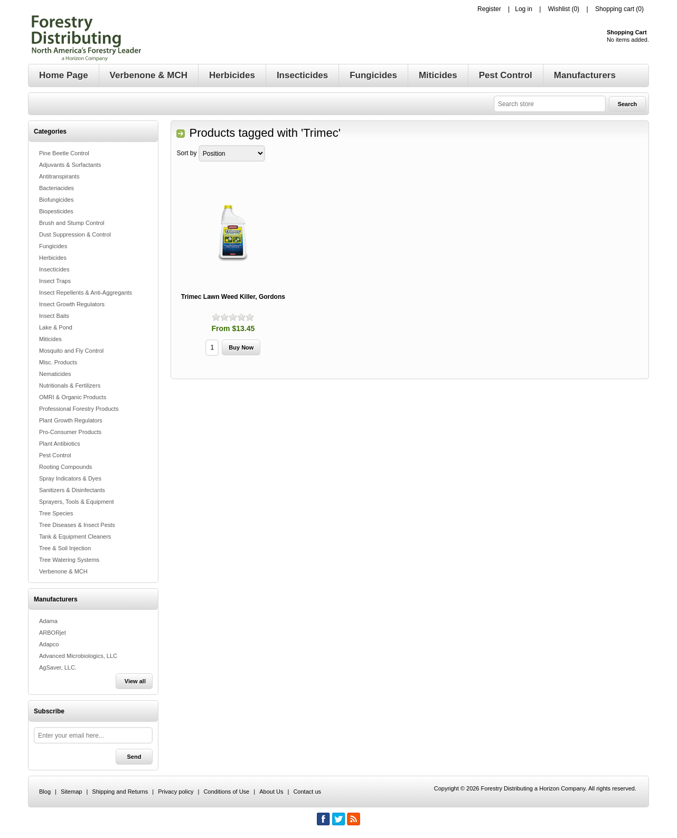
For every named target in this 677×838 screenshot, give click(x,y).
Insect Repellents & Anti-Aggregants (85, 292)
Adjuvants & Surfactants (70, 165)
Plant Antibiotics (59, 443)
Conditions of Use (226, 791)
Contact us (307, 791)
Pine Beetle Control (64, 153)
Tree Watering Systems (69, 560)
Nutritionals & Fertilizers (69, 385)
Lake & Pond (55, 327)
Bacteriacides (56, 188)
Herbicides (53, 258)
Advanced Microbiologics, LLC (78, 656)
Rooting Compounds (65, 467)
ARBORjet (52, 632)
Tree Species (56, 513)
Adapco (49, 644)
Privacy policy (175, 791)
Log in (523, 9)
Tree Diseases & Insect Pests (77, 525)
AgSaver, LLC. (58, 667)
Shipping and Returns (120, 791)
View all (135, 681)
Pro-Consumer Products (70, 432)
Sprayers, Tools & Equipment (76, 501)
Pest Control (55, 455)
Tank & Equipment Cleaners (75, 536)
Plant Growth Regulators (70, 420)
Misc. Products (58, 362)
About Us (271, 791)
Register (489, 9)
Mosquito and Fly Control (71, 350)
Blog (45, 791)
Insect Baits (54, 316)
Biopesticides (56, 211)
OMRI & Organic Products (72, 397)
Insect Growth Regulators (72, 304)
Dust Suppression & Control (75, 234)
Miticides (50, 339)
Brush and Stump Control (72, 223)
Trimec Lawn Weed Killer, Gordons (233, 296)
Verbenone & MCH (63, 571)
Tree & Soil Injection (65, 548)
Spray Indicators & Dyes (70, 478)
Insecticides (54, 269)
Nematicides (55, 374)
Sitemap (71, 791)
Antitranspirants (59, 176)
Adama (48, 621)
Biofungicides (56, 199)
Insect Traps (55, 281)
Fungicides (53, 246)
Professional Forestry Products (78, 409)
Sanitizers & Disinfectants (72, 490)
